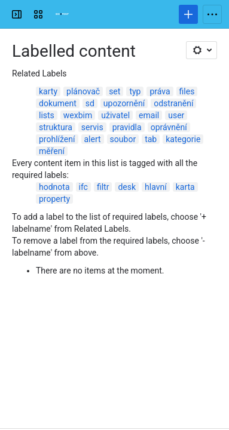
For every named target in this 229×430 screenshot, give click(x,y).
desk (127, 187)
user (176, 115)
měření (52, 151)
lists (46, 115)
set (114, 91)
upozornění (124, 103)
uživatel (115, 115)
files (187, 91)
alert (92, 139)
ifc (83, 187)
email (149, 115)
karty (48, 91)
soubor (123, 139)
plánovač (83, 91)
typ (135, 91)
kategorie (183, 139)
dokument (58, 103)
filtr (103, 187)
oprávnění (169, 127)
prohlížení (57, 139)
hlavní (156, 187)
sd (90, 103)
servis (92, 127)
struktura (55, 127)
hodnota (54, 187)
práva (159, 91)
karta (185, 187)
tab (151, 139)
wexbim (77, 115)
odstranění (173, 103)
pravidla (127, 127)
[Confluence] (62, 14)
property (54, 199)
